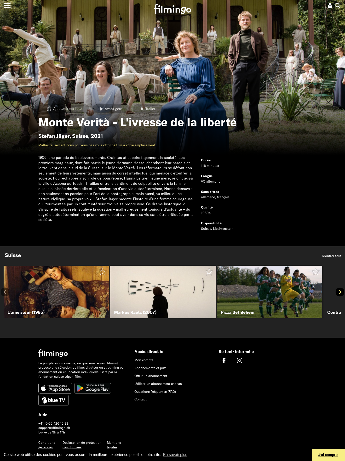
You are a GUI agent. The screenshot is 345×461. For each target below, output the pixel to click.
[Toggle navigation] (7, 5)
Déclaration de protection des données (82, 444)
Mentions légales (114, 444)
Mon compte (143, 360)
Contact (140, 399)
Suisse (80, 136)
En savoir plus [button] (175, 455)
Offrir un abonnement (150, 376)
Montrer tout (331, 256)
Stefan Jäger (53, 136)
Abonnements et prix (150, 368)
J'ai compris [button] (328, 455)
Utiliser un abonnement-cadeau (158, 384)
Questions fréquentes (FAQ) (155, 391)
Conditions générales (46, 444)
